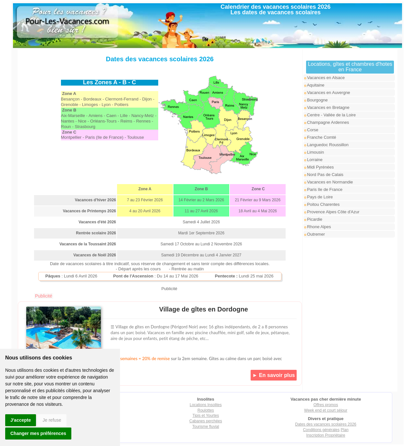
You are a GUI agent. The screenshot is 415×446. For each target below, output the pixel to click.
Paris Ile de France (323, 189)
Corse (311, 129)
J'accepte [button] (20, 420)
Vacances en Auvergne (327, 92)
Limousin (314, 152)
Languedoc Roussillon (326, 144)
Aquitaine (314, 85)
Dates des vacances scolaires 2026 (325, 424)
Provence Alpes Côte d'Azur (332, 211)
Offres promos (326, 405)
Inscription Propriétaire (325, 435)
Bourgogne (316, 100)
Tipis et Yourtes (206, 415)
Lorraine (313, 159)
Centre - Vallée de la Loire (330, 114)
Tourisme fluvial (205, 426)
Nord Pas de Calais (324, 174)
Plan (345, 430)
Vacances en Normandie (328, 182)
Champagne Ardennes (326, 122)
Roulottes (205, 410)
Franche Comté (320, 137)
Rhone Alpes (317, 226)
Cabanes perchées (205, 421)
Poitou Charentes (322, 204)
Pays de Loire (318, 196)
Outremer (314, 234)
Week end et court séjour (325, 410)
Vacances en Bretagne (327, 107)
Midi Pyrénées (319, 167)
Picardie (313, 219)
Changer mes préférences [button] (38, 433)
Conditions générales (321, 430)
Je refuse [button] (51, 420)
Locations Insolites (206, 405)
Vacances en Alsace (324, 77)
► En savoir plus (273, 375)
